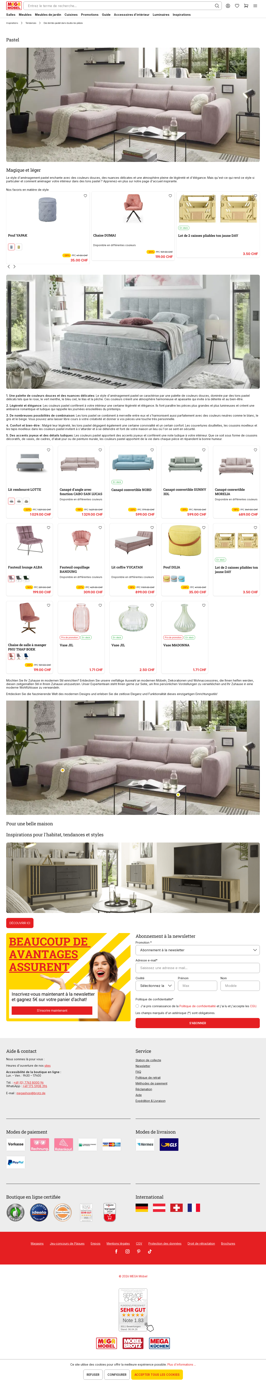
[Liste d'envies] (237, 5)
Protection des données (164, 1243)
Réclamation (144, 1089)
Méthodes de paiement (151, 1083)
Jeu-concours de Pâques (67, 1243)
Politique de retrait (148, 1077)
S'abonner (197, 1023)
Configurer (116, 1374)
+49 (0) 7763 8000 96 (28, 1082)
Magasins (37, 1243)
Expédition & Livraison (151, 1101)
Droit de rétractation (201, 1243)
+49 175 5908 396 (35, 1086)
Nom (224, 978)
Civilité (140, 978)
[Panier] (246, 5)
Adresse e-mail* (146, 960)
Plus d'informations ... (181, 1364)
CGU (253, 1006)
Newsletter (143, 1066)
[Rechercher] (217, 5)
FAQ (138, 1072)
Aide (139, 1095)
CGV (139, 1243)
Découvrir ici (20, 923)
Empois (95, 1243)
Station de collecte (148, 1060)
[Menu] (255, 5)
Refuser (93, 1374)
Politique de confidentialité (197, 1006)
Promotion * (144, 942)
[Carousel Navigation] (133, 267)
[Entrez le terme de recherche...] (122, 5)
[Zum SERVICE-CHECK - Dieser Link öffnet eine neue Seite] (133, 1310)
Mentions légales (118, 1243)
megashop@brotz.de (31, 1093)
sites (47, 1065)
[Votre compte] (228, 5)
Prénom (183, 978)
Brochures (228, 1243)
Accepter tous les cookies (157, 1374)
